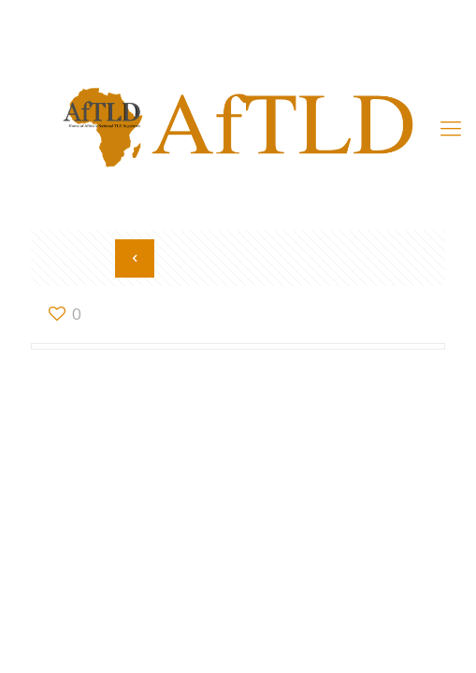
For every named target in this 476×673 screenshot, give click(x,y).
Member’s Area (238, 29)
